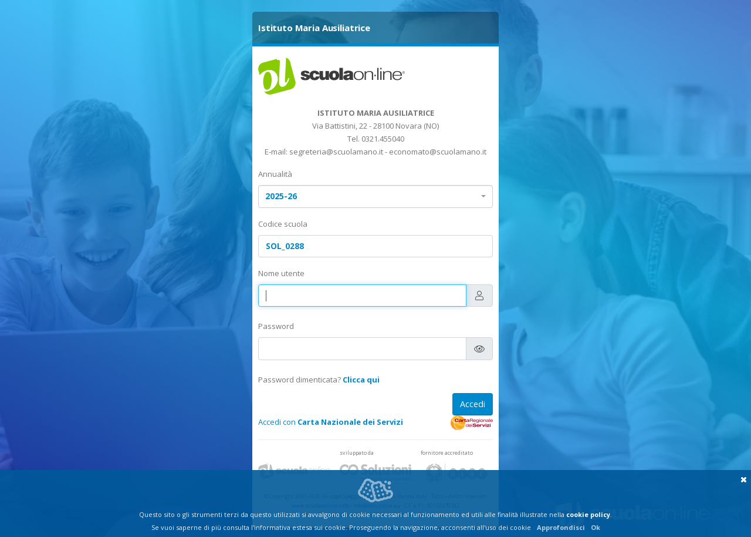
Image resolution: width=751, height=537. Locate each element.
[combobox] (375, 196)
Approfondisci (561, 527)
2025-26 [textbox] (281, 196)
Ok (595, 527)
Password (276, 326)
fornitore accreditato (447, 453)
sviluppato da (357, 453)
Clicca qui (361, 379)
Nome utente (281, 273)
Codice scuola (282, 224)
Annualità (275, 174)
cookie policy (588, 514)
